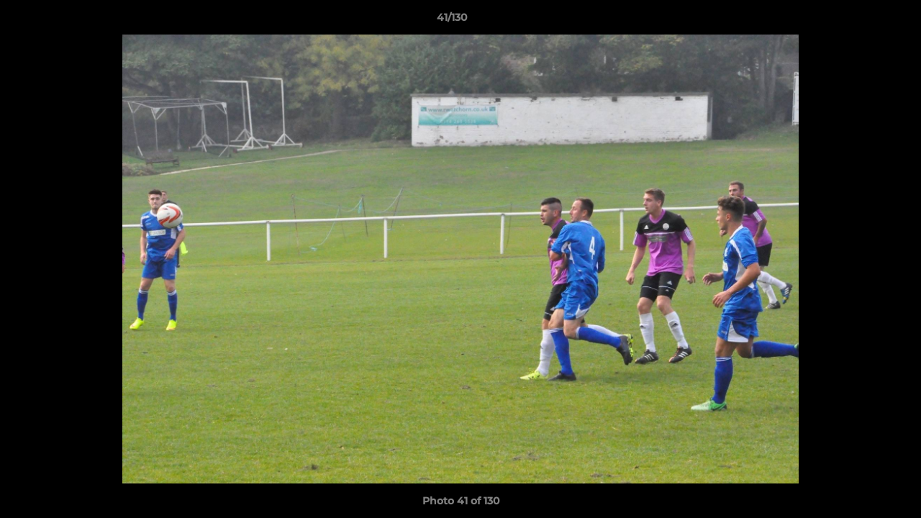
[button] (860, 20)
